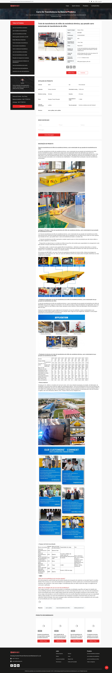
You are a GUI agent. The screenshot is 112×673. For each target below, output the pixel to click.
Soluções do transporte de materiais (21, 58)
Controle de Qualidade (60, 659)
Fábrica (57, 656)
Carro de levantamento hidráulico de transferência (21, 61)
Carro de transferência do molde (20, 55)
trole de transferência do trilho (63, 607)
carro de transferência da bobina (20, 52)
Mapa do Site (70, 659)
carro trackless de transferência (20, 30)
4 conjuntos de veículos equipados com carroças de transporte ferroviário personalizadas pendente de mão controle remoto (92, 636)
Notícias (69, 653)
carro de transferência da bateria (36, 15)
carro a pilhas (49, 607)
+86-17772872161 (26, 99)
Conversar (22, 106)
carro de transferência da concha (20, 65)
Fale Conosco (58, 661)
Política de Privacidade (72, 661)
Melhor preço (71, 72)
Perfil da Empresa (59, 653)
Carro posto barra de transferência (20, 68)
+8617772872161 (22, 102)
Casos (69, 656)
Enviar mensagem (49, 135)
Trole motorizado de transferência (20, 42)
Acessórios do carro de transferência (21, 71)
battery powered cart (79, 607)
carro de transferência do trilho (19, 33)
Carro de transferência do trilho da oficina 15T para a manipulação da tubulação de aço (76, 636)
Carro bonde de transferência (19, 45)
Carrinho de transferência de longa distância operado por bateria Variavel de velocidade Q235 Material (43, 636)
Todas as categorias (91, 661)
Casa (27, 15)
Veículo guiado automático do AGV (20, 36)
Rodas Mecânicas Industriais (19, 39)
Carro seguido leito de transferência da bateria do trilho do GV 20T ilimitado (60, 636)
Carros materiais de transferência (20, 48)
